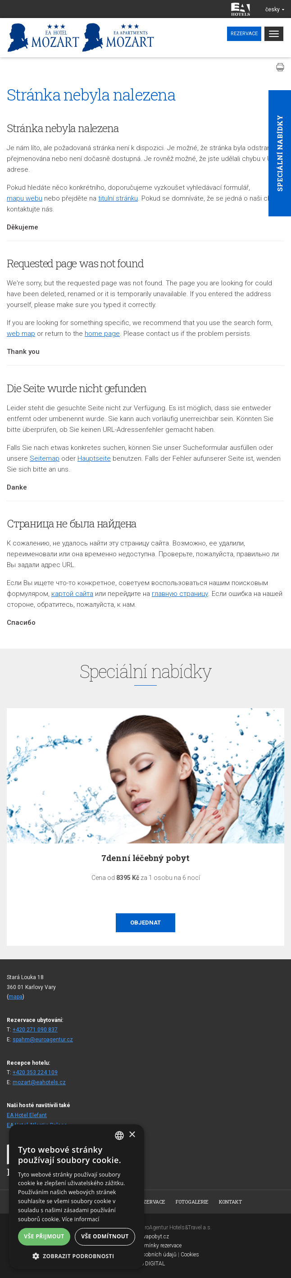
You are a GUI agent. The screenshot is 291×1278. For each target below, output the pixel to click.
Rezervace (244, 34)
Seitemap (44, 458)
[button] (76, 1255)
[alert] (76, 1196)
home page (102, 334)
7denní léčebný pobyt (145, 857)
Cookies (190, 1254)
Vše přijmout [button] (44, 1236)
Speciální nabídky (279, 153)
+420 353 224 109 (35, 1072)
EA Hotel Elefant (27, 1115)
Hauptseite (94, 458)
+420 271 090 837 (35, 1029)
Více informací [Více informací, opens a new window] (81, 1219)
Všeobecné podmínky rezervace (145, 1245)
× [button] (131, 1134)
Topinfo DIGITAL (145, 1263)
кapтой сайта (72, 594)
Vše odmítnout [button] (104, 1236)
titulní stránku (118, 198)
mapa (16, 997)
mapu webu (24, 198)
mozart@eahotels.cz (39, 1082)
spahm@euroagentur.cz (43, 1039)
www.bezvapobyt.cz (145, 1236)
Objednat (145, 922)
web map (21, 334)
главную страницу (180, 594)
